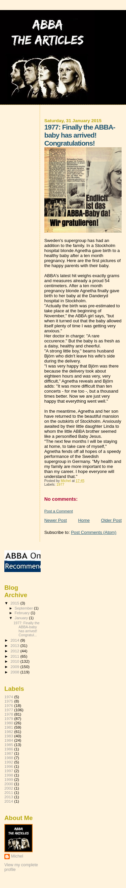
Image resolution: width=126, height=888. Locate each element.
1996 (8, 766)
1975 (8, 701)
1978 (8, 714)
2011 (15, 656)
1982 (8, 731)
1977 (60, 484)
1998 (8, 775)
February (23, 613)
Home (84, 520)
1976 (8, 705)
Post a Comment (58, 511)
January (22, 618)
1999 (8, 779)
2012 (15, 651)
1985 (8, 744)
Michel (17, 856)
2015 (15, 603)
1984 (8, 740)
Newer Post (55, 520)
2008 (15, 672)
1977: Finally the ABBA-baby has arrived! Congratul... (26, 629)
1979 (8, 718)
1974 (8, 697)
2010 (15, 661)
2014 (15, 640)
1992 (8, 762)
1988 (8, 757)
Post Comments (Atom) (93, 532)
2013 (15, 645)
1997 (8, 771)
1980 (8, 723)
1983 (8, 736)
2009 (15, 666)
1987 (8, 753)
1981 (8, 727)
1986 (8, 749)
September (24, 608)
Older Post (111, 520)
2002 (8, 788)
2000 (8, 784)
